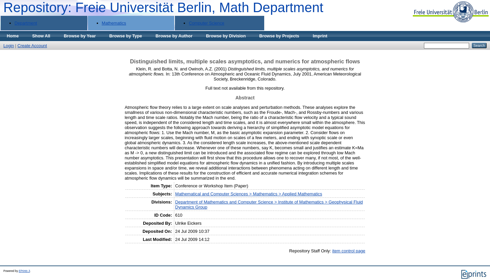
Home (13, 35)
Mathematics (114, 23)
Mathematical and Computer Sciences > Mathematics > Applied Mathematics (248, 193)
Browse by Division (226, 35)
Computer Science (206, 23)
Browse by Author (173, 35)
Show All (41, 35)
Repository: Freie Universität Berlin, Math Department (163, 7)
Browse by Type (125, 35)
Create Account (32, 45)
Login (8, 45)
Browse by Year (80, 35)
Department (25, 23)
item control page (348, 250)
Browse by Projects (279, 35)
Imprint (320, 35)
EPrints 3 (24, 271)
